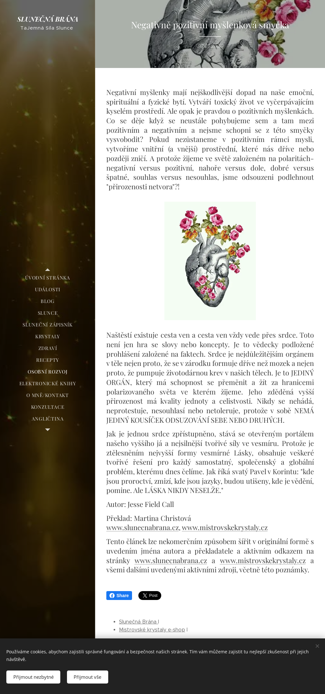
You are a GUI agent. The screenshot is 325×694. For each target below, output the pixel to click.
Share (119, 595)
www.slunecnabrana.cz (142, 527)
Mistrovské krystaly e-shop (152, 630)
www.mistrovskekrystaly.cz (225, 527)
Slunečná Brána (138, 622)
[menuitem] (47, 277)
